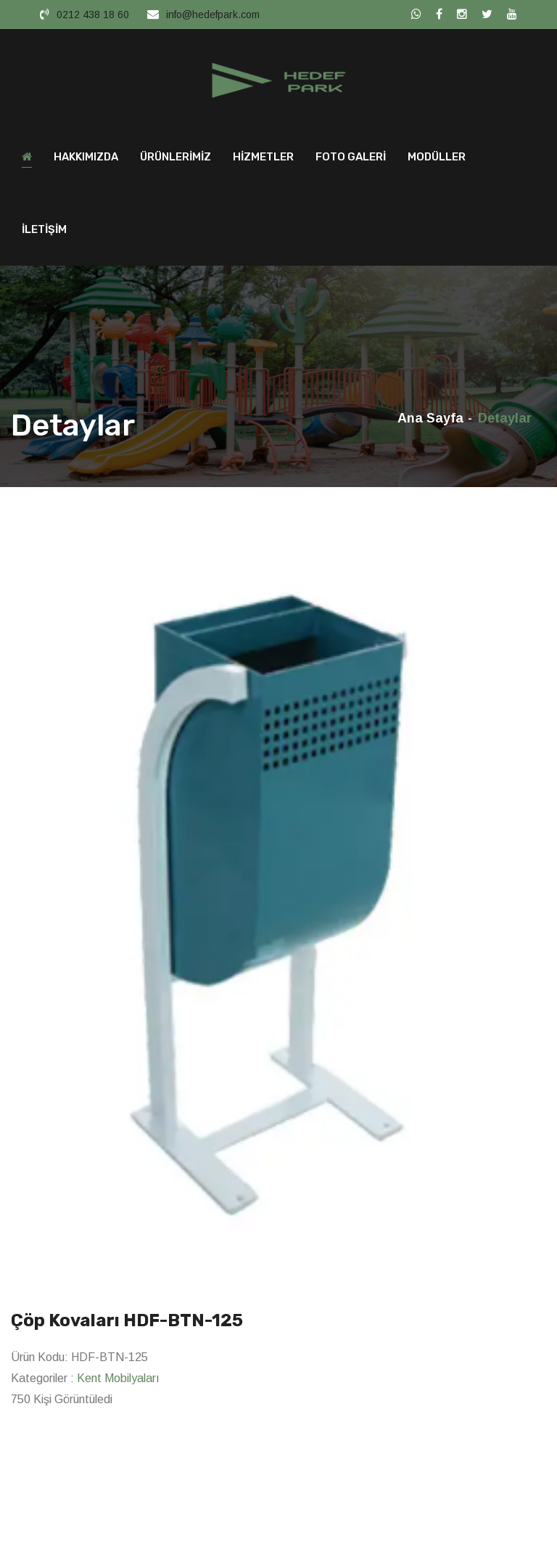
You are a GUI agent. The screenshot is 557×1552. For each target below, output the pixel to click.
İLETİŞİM (44, 229)
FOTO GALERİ (350, 156)
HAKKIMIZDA (86, 156)
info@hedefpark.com (213, 14)
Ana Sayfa (430, 418)
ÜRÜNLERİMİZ (175, 156)
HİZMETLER (263, 156)
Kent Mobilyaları (118, 1378)
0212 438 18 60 (93, 14)
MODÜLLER (437, 156)
